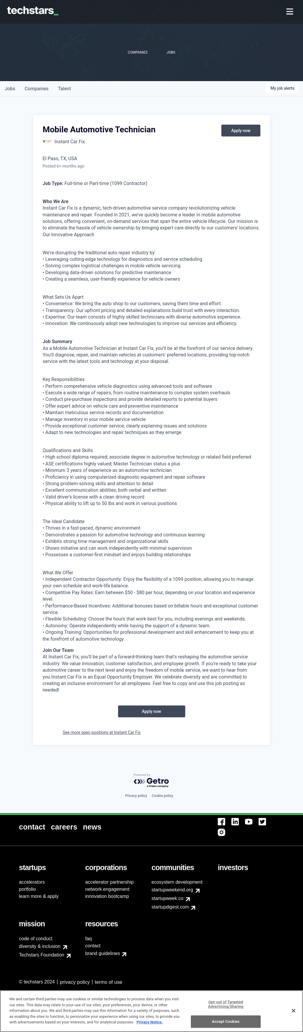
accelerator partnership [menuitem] (109, 882)
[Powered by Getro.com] (151, 781)
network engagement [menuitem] (107, 889)
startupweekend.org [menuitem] (172, 889)
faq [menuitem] (88, 938)
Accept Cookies (225, 1025)
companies (37, 88)
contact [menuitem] (93, 945)
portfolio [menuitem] (27, 889)
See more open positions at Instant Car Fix (102, 732)
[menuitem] (290, 12)
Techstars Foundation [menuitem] (41, 954)
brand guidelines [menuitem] (102, 953)
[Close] (293, 1014)
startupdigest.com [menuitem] (170, 906)
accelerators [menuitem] (32, 882)
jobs (10, 88)
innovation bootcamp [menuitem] (107, 896)
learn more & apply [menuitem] (39, 896)
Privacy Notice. (149, 1026)
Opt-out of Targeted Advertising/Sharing (225, 1008)
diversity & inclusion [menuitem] (40, 946)
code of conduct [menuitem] (35, 938)
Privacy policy (136, 796)
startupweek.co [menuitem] (167, 898)
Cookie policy (162, 796)
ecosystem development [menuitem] (177, 882)
